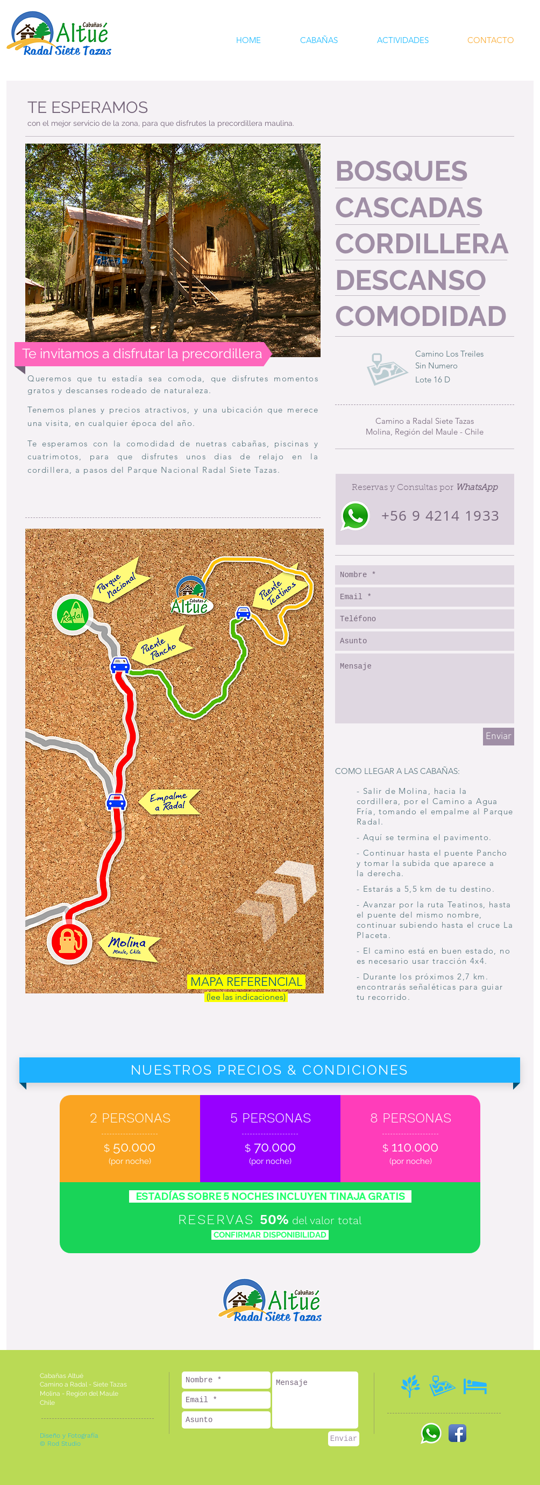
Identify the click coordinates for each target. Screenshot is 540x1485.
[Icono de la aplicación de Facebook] (457, 1433)
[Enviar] (498, 736)
